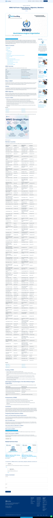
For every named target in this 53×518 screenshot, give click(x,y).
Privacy (41, 515)
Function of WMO (10, 51)
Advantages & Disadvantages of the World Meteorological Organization (15, 55)
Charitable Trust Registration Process (45, 510)
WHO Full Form (23, 110)
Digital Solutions (33, 501)
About (31, 500)
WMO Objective (8, 50)
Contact (38, 515)
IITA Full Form (23, 365)
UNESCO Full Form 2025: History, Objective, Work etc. (12, 456)
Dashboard (32, 503)
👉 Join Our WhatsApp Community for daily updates (12, 430)
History (7, 49)
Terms (43, 515)
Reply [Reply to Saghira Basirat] (8, 472)
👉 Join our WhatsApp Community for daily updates (42, 54)
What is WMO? (8, 48)
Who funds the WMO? (10, 63)
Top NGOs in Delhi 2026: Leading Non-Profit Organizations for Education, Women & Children (42, 86)
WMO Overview (8, 47)
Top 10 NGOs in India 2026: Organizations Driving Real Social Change (42, 66)
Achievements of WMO (9, 56)
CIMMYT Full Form (8, 365)
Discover (32, 502)
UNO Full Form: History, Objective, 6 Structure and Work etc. (29, 456)
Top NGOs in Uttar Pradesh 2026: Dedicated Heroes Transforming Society (42, 96)
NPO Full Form (7, 367)
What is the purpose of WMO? (11, 64)
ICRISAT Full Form (24, 367)
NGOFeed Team (9, 457)
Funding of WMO (8, 54)
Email (6, 487)
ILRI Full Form (23, 364)
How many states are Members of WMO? (13, 62)
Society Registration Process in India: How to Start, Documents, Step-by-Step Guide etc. (42, 106)
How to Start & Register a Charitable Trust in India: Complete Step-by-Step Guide (42, 76)
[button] (36, 442)
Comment (6, 476)
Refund (46, 515)
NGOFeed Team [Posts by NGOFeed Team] (42, 44)
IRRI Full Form (7, 364)
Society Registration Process (44, 507)
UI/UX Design (38, 502)
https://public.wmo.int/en (24, 76)
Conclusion (7, 57)
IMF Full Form (7, 110)
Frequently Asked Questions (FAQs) (10, 58)
